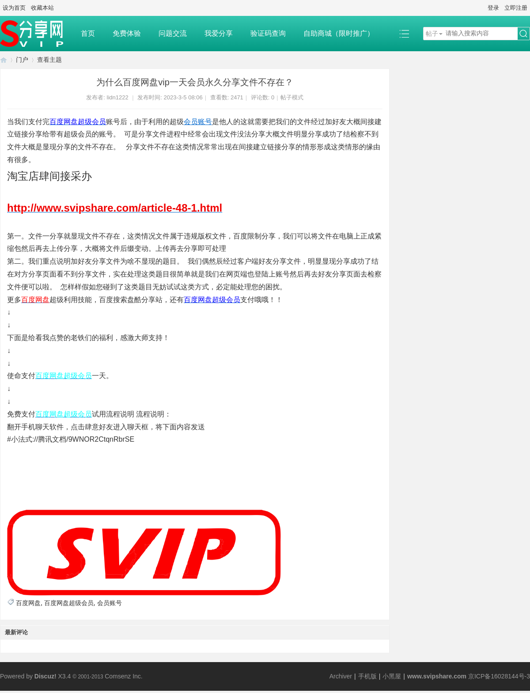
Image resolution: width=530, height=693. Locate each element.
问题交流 (173, 33)
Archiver (340, 676)
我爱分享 (218, 33)
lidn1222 (118, 97)
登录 (493, 7)
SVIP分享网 (3, 59)
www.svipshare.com (436, 676)
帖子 (432, 33)
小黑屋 (391, 676)
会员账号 (198, 121)
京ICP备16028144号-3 (499, 676)
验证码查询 (268, 33)
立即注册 (515, 7)
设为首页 (14, 7)
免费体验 (127, 33)
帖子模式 (291, 97)
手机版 (367, 676)
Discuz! (45, 676)
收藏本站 (42, 7)
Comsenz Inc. (124, 676)
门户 (22, 59)
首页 (88, 33)
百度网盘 (28, 602)
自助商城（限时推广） (338, 33)
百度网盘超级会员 (69, 602)
